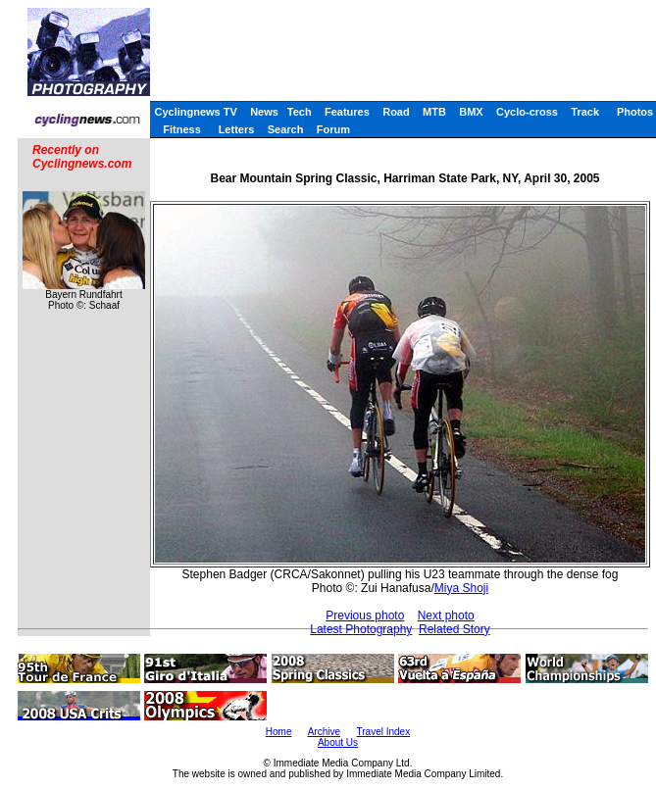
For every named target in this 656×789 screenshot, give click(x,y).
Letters (237, 129)
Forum (333, 129)
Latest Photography (361, 629)
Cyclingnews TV (195, 112)
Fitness (182, 129)
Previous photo (365, 615)
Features (347, 112)
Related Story (454, 629)
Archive (324, 731)
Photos (635, 112)
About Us (338, 742)
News (264, 112)
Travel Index (384, 731)
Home (279, 731)
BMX (470, 112)
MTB (434, 112)
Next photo (446, 615)
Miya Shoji (461, 588)
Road (396, 112)
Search (286, 129)
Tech (299, 112)
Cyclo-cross (527, 112)
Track (585, 112)
